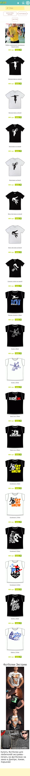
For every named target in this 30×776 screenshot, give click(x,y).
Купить (17, 50)
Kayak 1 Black (15, 349)
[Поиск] (17, 8)
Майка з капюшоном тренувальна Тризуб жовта (15, 45)
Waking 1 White (15, 652)
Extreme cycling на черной (15, 281)
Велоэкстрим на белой (15, 112)
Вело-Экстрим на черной (15, 214)
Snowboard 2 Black (15, 551)
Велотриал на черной (15, 146)
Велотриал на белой (15, 180)
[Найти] (7, 8)
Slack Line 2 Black (15, 450)
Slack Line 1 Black (15, 416)
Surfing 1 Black (15, 618)
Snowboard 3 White (15, 585)
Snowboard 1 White (15, 517)
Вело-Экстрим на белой (15, 247)
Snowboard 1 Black (15, 483)
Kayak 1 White (15, 382)
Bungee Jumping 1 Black (15, 315)
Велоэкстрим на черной (15, 79)
